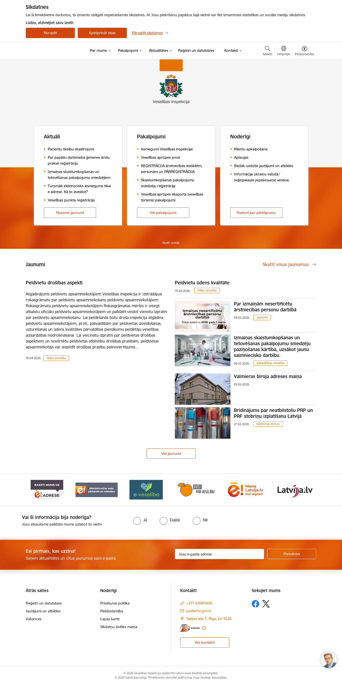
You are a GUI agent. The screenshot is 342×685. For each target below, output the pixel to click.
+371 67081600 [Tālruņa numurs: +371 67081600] (199, 603)
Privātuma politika (115, 603)
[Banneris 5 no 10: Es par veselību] (245, 489)
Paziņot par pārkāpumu (256, 212)
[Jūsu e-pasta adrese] (219, 554)
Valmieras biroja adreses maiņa (268, 376)
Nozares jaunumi (70, 212)
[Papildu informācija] (204, 628)
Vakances (33, 619)
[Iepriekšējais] (37, 490)
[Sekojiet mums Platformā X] (266, 603)
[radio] (140, 520)
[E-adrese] (190, 628)
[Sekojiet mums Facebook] (255, 603)
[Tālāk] (305, 490)
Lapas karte (110, 619)
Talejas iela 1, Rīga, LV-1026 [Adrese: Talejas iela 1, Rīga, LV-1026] (209, 618)
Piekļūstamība (111, 611)
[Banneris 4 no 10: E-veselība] (196, 489)
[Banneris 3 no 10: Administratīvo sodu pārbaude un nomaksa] (146, 489)
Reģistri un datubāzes (44, 603)
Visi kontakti (205, 642)
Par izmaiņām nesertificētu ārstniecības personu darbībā (265, 307)
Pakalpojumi (151, 136)
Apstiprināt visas (102, 32)
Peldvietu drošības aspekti (54, 283)
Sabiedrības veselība (270, 363)
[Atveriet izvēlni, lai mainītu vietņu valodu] (283, 51)
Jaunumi (262, 317)
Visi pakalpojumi (163, 212)
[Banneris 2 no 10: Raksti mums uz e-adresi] (96, 489)
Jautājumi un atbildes (43, 611)
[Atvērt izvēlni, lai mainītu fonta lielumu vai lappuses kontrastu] (304, 51)
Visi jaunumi (171, 453)
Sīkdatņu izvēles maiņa (118, 626)
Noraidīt (50, 32)
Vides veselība (56, 358)
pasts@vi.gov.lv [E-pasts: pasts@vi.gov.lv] (198, 610)
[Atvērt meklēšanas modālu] (268, 51)
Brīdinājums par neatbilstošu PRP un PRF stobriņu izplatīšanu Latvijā (273, 413)
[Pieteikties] (291, 554)
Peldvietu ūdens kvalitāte (202, 283)
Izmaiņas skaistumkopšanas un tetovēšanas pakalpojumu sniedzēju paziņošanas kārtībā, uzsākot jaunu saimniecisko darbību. (272, 346)
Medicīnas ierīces (268, 424)
